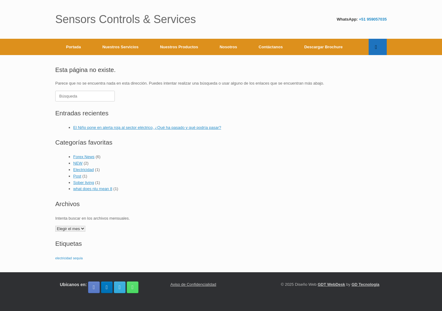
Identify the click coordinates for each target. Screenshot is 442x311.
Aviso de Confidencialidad (193, 284)
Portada (73, 47)
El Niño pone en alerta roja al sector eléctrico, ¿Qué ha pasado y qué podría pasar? (147, 127)
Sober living (83, 182)
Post (77, 176)
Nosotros (228, 47)
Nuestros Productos (179, 47)
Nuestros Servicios (120, 47)
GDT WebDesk (331, 284)
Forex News (84, 156)
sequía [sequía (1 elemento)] (78, 258)
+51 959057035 (373, 19)
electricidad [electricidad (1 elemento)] (63, 258)
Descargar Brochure (323, 47)
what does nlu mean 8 (92, 188)
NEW (78, 163)
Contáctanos (271, 47)
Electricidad (83, 169)
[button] (378, 47)
